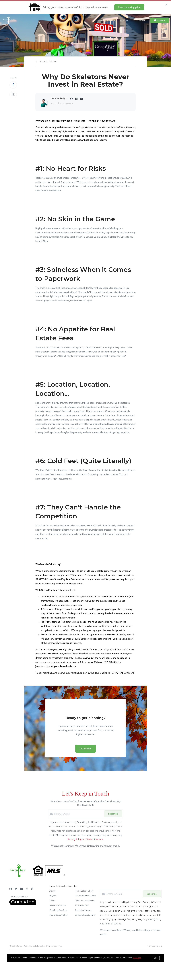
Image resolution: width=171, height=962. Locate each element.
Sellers (111, 20)
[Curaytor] (22, 904)
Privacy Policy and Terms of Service (85, 839)
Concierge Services (58, 910)
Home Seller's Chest (84, 890)
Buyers (98, 20)
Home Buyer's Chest (58, 914)
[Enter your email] (78, 814)
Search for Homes (83, 910)
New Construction (57, 905)
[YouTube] (21, 889)
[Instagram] (27, 889)
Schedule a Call (81, 905)
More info (137, 958)
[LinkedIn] (16, 889)
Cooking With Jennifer (85, 914)
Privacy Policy (155, 945)
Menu (140, 20)
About (52, 890)
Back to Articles (48, 61)
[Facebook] (10, 889)
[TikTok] (32, 889)
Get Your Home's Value (85, 895)
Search (124, 20)
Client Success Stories (85, 900)
